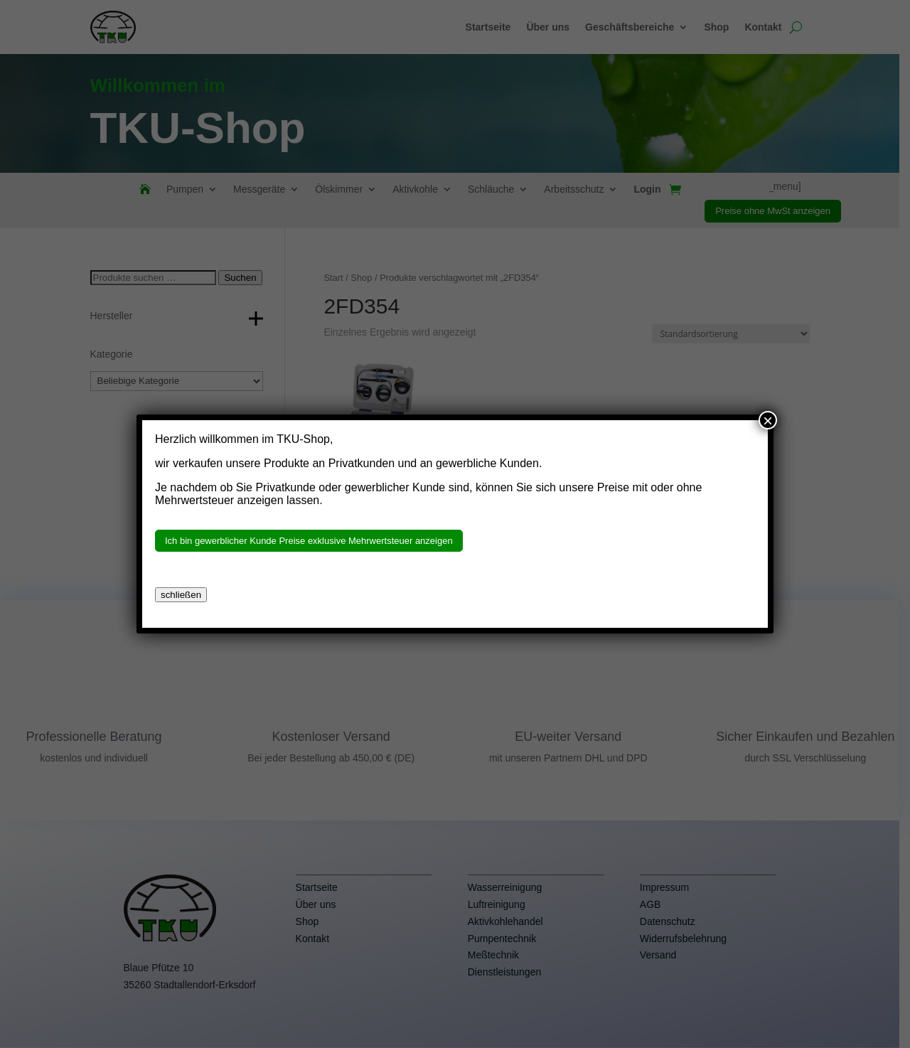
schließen (181, 594)
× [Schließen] (768, 420)
